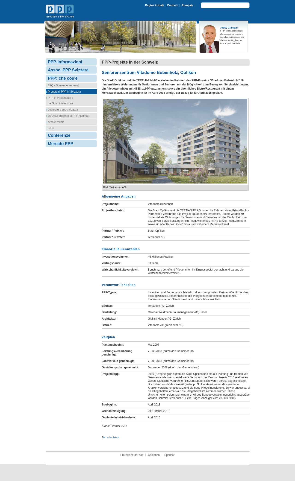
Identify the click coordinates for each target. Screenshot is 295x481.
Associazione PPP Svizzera (61, 12)
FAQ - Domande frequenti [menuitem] (64, 85)
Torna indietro (110, 437)
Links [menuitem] (51, 128)
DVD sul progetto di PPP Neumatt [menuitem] (68, 115)
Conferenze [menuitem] (59, 135)
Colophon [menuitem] (154, 455)
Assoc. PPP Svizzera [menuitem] (68, 70)
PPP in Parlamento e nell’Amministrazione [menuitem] (61, 100)
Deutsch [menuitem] (172, 5)
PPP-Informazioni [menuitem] (65, 62)
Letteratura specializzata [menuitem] (63, 109)
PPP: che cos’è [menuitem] (63, 78)
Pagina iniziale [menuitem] (154, 5)
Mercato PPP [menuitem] (60, 143)
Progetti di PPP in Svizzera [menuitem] (64, 91)
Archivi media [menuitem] (56, 122)
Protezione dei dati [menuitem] (131, 455)
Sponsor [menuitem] (169, 455)
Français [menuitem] (187, 5)
